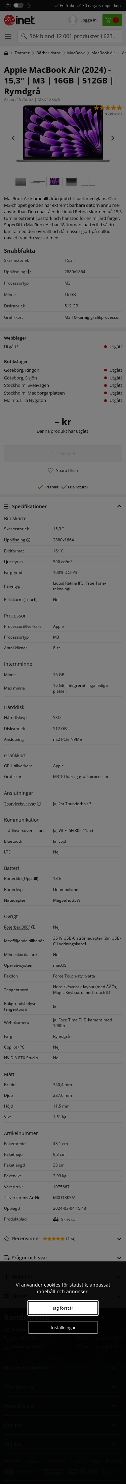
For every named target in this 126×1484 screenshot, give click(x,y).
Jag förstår (63, 1308)
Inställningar (63, 1327)
